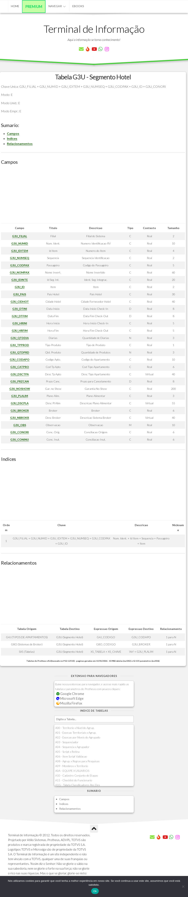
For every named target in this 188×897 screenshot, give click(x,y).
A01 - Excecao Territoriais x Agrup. (75, 732)
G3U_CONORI (19, 432)
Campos (13, 133)
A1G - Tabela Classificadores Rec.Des (77, 785)
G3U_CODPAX (19, 265)
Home (15, 6)
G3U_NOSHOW (19, 388)
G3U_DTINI (19, 308)
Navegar (55, 6)
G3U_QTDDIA (20, 338)
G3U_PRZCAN (19, 381)
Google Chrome (70, 694)
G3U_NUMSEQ (19, 258)
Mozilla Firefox (69, 703)
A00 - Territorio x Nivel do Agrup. (74, 728)
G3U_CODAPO (19, 359)
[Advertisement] (93, 195)
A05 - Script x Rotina (67, 751)
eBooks (78, 6)
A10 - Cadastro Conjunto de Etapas (76, 775)
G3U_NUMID (19, 243)
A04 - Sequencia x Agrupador (72, 747)
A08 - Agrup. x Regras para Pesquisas (77, 761)
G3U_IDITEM (19, 250)
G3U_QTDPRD (19, 352)
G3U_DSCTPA (20, 374)
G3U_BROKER (20, 410)
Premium (33, 7)
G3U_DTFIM (20, 316)
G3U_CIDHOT (20, 301)
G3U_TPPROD (19, 345)
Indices (12, 138)
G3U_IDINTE (19, 279)
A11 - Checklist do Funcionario (73, 780)
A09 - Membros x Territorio (71, 766)
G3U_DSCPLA (20, 403)
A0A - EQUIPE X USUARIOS (72, 770)
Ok (95, 891)
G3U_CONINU (19, 439)
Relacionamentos (20, 143)
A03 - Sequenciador (66, 742)
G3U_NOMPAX (19, 272)
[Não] (183, 886)
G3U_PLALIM (19, 395)
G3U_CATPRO (19, 367)
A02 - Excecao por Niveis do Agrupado (77, 737)
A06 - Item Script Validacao (71, 756)
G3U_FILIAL (19, 236)
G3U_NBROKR (19, 417)
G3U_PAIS (19, 294)
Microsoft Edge (69, 698)
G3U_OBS (19, 425)
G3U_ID (20, 287)
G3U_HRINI (19, 323)
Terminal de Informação (94, 29)
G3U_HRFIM (20, 330)
